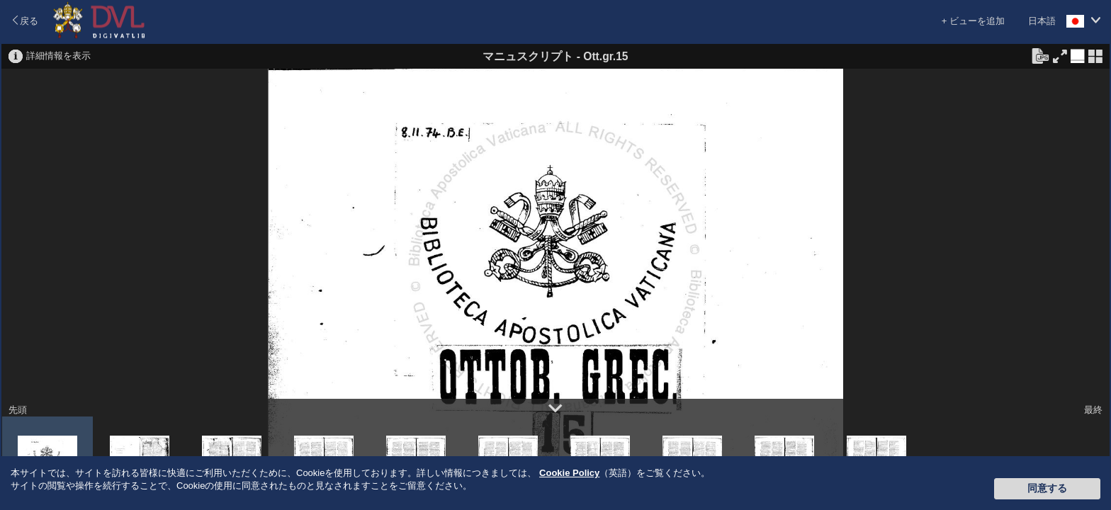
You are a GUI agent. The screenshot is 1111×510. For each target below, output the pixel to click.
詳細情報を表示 (58, 55)
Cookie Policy (569, 473)
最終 (1093, 409)
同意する (1047, 488)
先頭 (18, 409)
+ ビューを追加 (973, 21)
